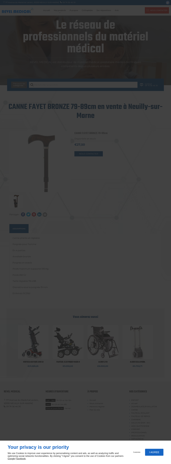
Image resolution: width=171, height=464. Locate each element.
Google (11, 458)
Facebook (21, 458)
